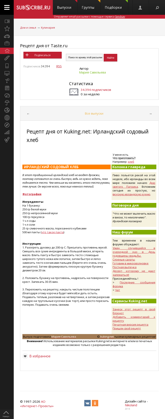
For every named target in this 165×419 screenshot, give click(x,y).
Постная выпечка (124, 267)
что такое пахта (52, 232)
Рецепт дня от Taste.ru (44, 46)
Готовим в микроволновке (131, 263)
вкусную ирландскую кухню (131, 194)
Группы (91, 5)
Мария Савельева (92, 72)
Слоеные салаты (124, 259)
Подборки (116, 5)
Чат (117, 290)
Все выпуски (94, 113)
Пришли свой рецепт (127, 328)
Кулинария (48, 27)
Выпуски (67, 5)
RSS (59, 66)
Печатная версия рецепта (130, 324)
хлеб (131, 162)
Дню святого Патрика (134, 185)
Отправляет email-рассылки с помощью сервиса (89, 16)
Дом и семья (28, 27)
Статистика (81, 83)
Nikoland (131, 405)
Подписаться (42, 55)
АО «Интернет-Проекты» (37, 403)
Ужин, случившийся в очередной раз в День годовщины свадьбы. (134, 252)
